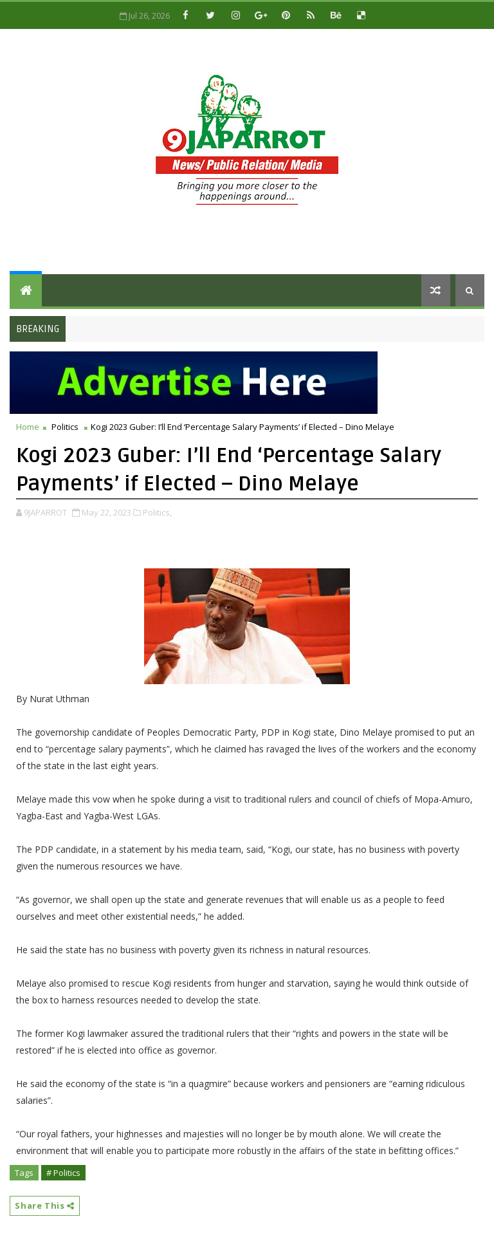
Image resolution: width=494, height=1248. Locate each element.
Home (27, 427)
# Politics (63, 1172)
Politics (64, 427)
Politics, (157, 512)
